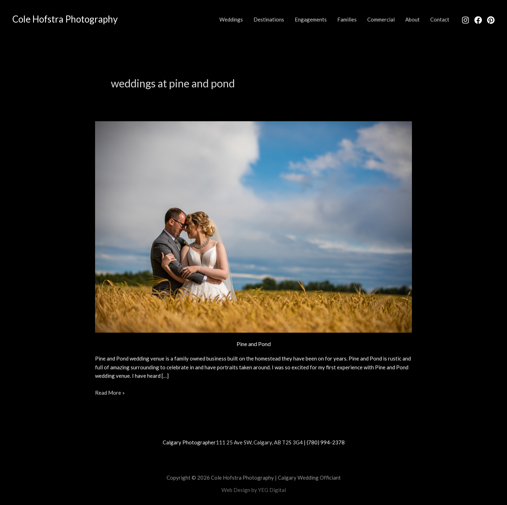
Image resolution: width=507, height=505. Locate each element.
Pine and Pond (254, 343)
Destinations (269, 19)
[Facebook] (478, 20)
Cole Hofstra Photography (65, 19)
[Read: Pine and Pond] (253, 226)
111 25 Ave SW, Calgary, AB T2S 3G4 (259, 442)
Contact (439, 19)
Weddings (231, 19)
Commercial (381, 19)
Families (347, 19)
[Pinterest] (491, 20)
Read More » (110, 392)
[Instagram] (465, 20)
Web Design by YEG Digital (253, 490)
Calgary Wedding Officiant (309, 477)
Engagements (311, 19)
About (412, 19)
